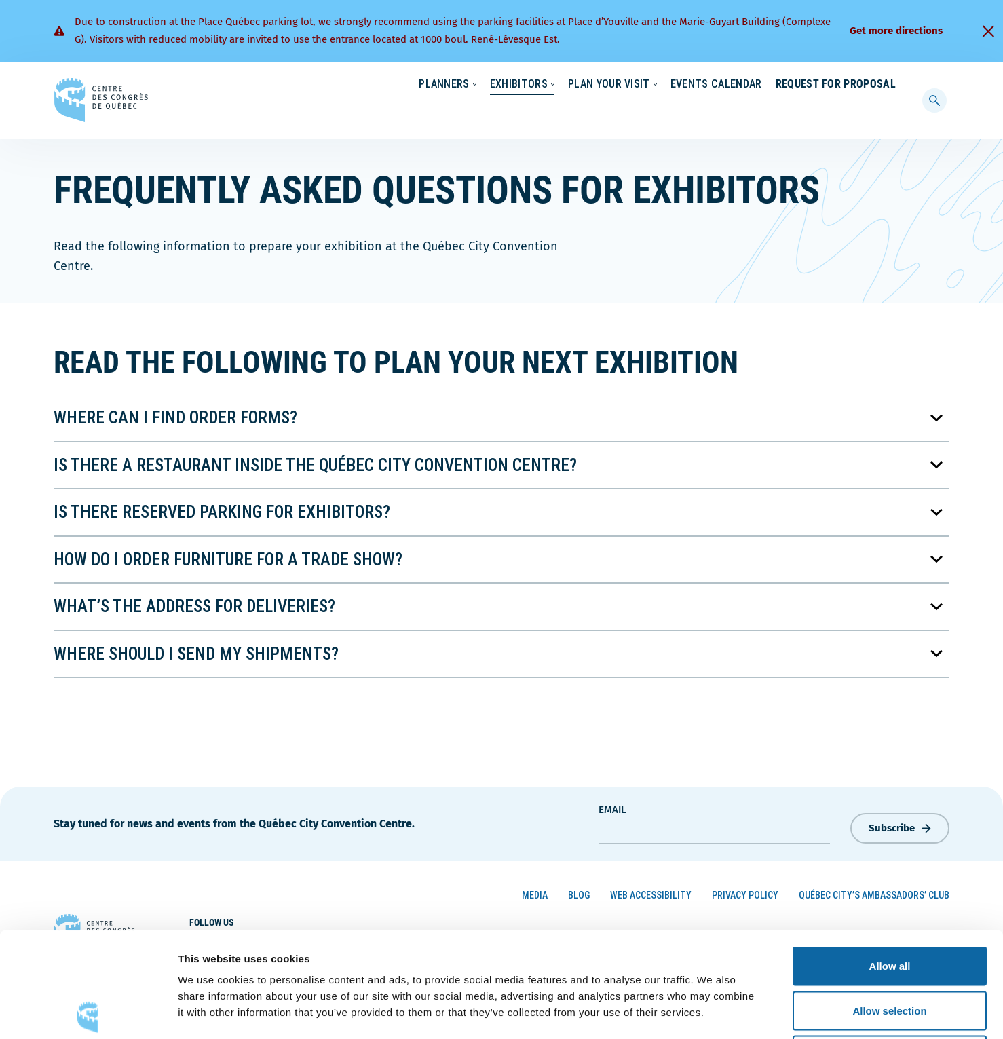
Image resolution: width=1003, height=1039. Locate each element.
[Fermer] (988, 31)
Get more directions (896, 30)
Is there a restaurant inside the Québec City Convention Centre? (315, 462)
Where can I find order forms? (175, 415)
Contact (841, 85)
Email (612, 807)
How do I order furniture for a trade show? (228, 556)
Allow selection (889, 905)
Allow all (890, 861)
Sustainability (672, 85)
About (785, 85)
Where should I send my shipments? (196, 650)
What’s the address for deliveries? (194, 603)
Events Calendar (703, 111)
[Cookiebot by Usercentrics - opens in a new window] (88, 1012)
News (736, 85)
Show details (712, 1012)
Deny (890, 950)
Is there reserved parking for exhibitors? (222, 509)
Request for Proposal (836, 111)
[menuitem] (890, 83)
